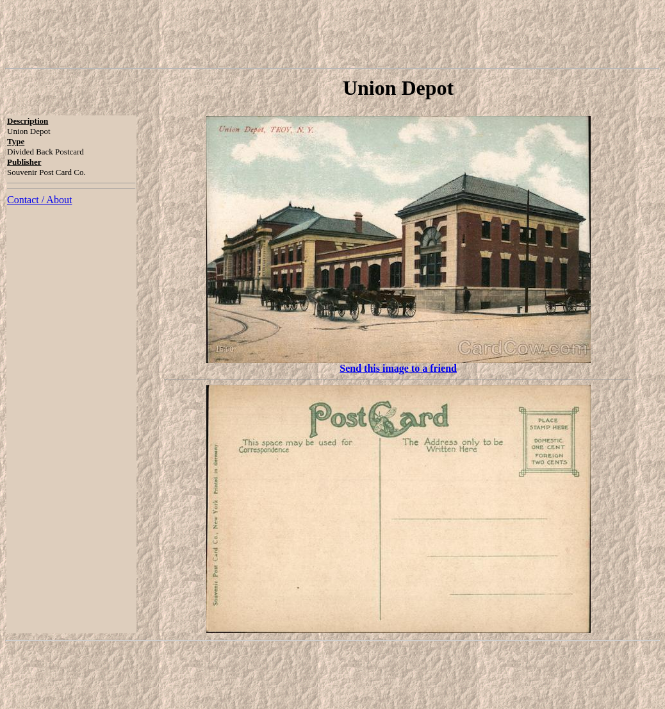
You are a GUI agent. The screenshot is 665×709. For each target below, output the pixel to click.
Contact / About (39, 199)
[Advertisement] (332, 34)
